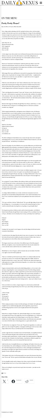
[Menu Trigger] (40, 2)
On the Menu (9, 18)
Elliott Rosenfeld (17, 26)
